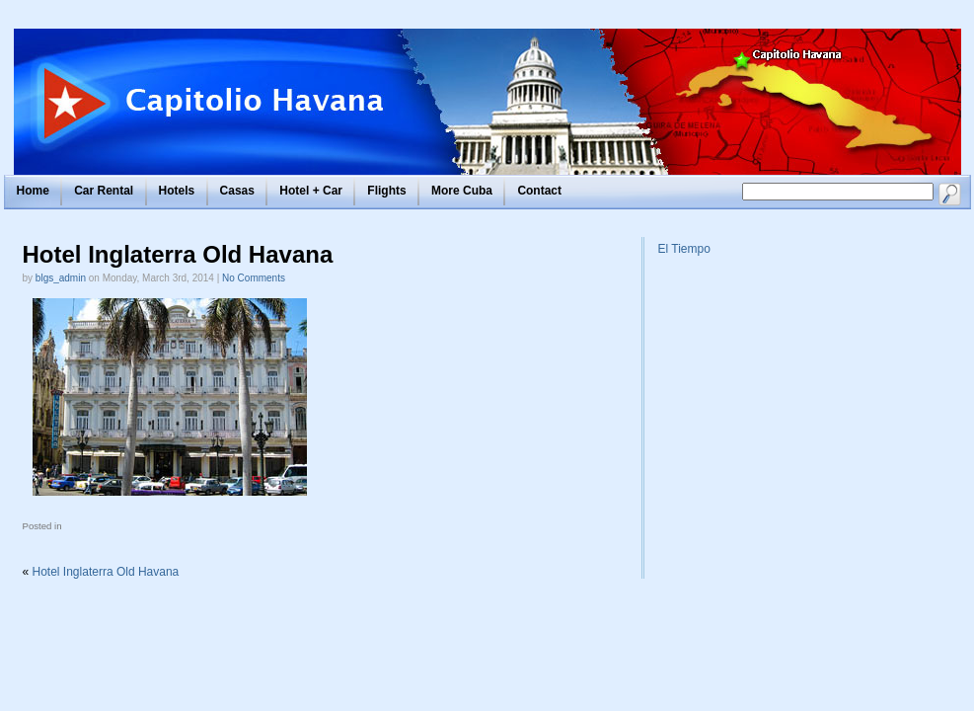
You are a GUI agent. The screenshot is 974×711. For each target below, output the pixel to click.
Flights (386, 191)
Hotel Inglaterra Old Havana (178, 254)
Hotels (177, 191)
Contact (539, 191)
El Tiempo (684, 249)
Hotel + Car (310, 191)
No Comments (253, 278)
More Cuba (461, 191)
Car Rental (103, 191)
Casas (237, 191)
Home (33, 191)
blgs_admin (61, 278)
